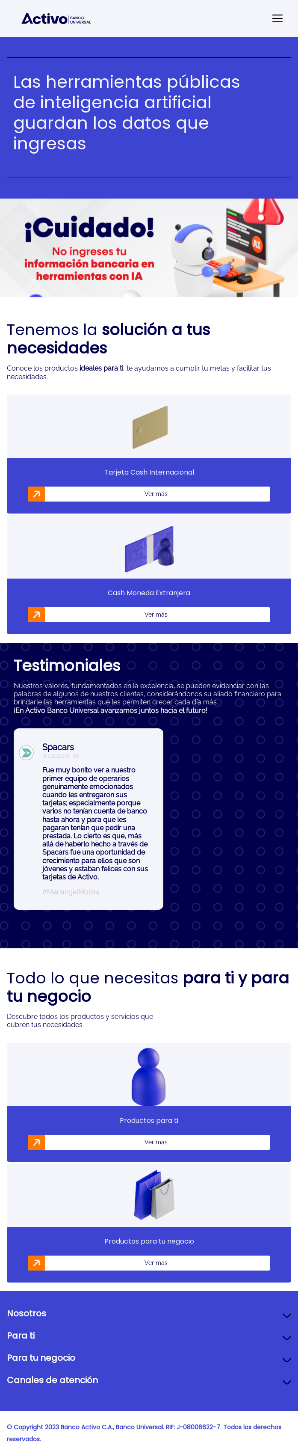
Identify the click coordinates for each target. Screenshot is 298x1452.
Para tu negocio (41, 1358)
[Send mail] (277, 18)
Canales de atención (52, 1380)
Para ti (21, 1336)
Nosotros (26, 1313)
